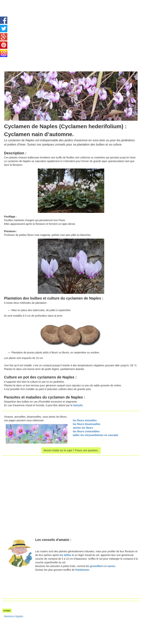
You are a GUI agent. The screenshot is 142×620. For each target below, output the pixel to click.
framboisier (82, 569)
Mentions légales (13, 616)
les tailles (65, 555)
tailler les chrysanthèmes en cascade (95, 435)
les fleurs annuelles (85, 420)
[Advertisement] (33, 26)
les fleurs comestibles (86, 431)
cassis (111, 566)
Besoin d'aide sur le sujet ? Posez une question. (71, 450)
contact (6, 610)
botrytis (78, 405)
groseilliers (97, 566)
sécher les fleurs (83, 427)
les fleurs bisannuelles (86, 424)
